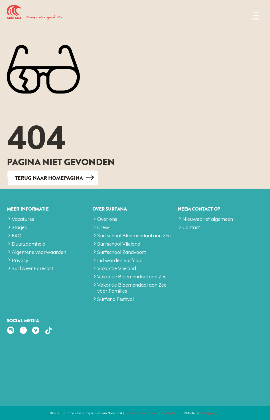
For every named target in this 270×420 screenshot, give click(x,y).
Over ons (107, 219)
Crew (103, 227)
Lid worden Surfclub (120, 260)
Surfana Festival (115, 299)
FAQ (16, 235)
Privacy (20, 260)
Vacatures (23, 219)
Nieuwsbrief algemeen (207, 219)
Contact (191, 227)
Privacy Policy (170, 413)
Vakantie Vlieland (116, 268)
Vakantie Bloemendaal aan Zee (132, 277)
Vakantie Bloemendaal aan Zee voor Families (132, 287)
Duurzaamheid (28, 244)
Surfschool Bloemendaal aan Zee (134, 235)
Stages (19, 227)
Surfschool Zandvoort (121, 252)
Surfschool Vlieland (118, 244)
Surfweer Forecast (32, 268)
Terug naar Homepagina (49, 178)
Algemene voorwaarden (39, 252)
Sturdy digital (209, 413)
